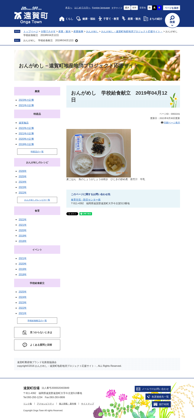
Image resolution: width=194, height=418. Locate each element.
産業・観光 (134, 18)
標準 (134, 7)
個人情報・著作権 (67, 403)
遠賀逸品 (24, 122)
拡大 (127, 7)
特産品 (37, 114)
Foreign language (101, 7)
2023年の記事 (26, 100)
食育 (37, 210)
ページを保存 (171, 8)
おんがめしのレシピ (37, 162)
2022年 (23, 192)
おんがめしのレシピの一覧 (37, 200)
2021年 (23, 225)
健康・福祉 (88, 18)
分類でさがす (48, 31)
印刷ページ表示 (172, 122)
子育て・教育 (111, 18)
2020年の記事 (26, 139)
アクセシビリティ (45, 403)
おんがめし (92, 31)
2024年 (23, 182)
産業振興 (78, 31)
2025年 (23, 176)
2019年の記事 (26, 144)
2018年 (23, 241)
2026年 (23, 171)
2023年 (23, 187)
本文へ (68, 7)
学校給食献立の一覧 (37, 320)
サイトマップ (87, 403)
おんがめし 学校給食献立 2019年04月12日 (48, 40)
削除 (76, 40)
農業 (37, 91)
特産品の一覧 (37, 151)
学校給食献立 (37, 283)
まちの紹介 (155, 18)
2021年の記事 (26, 105)
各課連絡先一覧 (160, 396)
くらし (69, 18)
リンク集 (27, 403)
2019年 (23, 235)
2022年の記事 (26, 128)
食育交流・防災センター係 (85, 199)
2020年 (23, 230)
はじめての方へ (82, 7)
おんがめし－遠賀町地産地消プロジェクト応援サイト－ (132, 31)
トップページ (30, 31)
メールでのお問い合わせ (155, 389)
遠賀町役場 (31, 388)
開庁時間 (164, 404)
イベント (37, 249)
